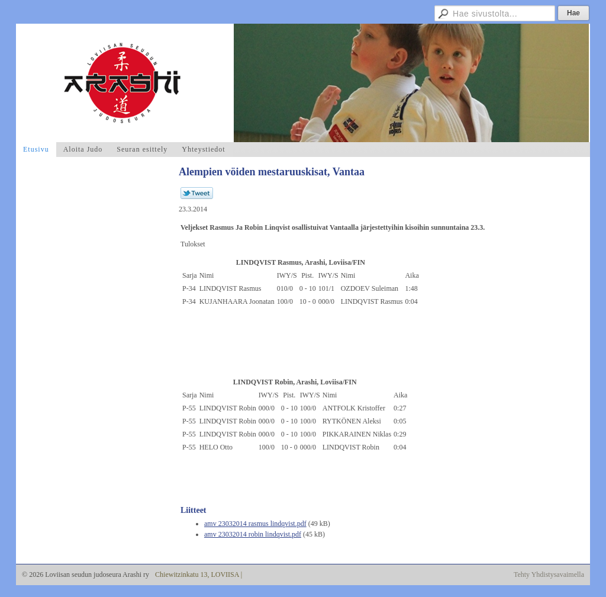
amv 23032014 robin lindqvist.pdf (252, 534)
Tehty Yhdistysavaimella (549, 574)
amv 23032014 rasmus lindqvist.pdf (255, 523)
